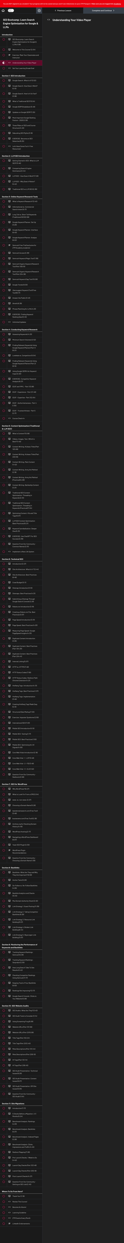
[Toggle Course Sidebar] (11, 10)
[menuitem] (39, 10)
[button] (3, 10)
